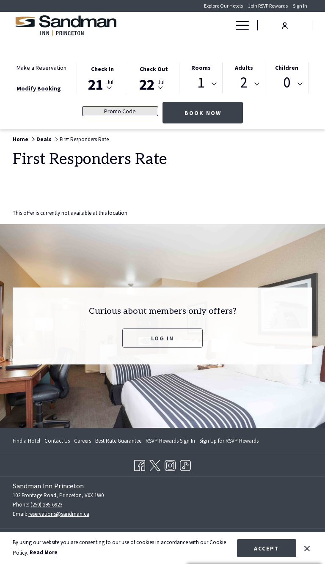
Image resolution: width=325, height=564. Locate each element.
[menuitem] (187, 25)
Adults (244, 67)
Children (286, 67)
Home (20, 139)
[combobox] (201, 84)
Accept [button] (266, 548)
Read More (44, 552)
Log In (162, 338)
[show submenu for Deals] (226, 25)
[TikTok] (185, 464)
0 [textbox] (286, 82)
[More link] (239, 25)
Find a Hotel (26, 440)
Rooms (201, 67)
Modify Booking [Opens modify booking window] (39, 88)
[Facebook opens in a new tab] (139, 464)
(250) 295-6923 (46, 504)
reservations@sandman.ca (58, 513)
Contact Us (57, 440)
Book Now (214, 113)
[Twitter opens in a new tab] (154, 464)
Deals (44, 139)
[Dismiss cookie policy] (307, 548)
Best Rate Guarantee (118, 440)
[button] (102, 77)
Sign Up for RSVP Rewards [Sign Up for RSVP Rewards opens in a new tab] (229, 442)
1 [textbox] (200, 82)
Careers (82, 440)
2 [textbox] (244, 82)
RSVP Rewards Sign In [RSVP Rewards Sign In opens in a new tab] (170, 442)
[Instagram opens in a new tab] (170, 464)
